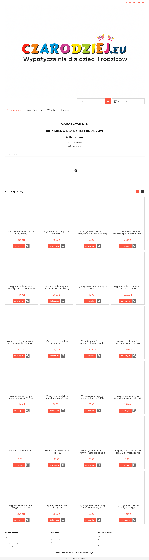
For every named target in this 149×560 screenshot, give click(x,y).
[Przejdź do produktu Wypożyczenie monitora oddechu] (57, 432)
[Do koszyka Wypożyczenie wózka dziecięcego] (54, 520)
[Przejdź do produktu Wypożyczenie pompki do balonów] (57, 213)
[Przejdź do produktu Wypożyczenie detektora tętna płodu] (92, 268)
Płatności (8, 540)
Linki (99, 543)
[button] (28, 246)
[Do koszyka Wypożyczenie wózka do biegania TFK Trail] (19, 520)
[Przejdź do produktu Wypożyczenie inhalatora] (21, 432)
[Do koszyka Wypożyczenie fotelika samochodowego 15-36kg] (19, 411)
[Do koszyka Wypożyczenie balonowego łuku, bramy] (19, 246)
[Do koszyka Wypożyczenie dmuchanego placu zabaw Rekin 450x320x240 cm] (125, 301)
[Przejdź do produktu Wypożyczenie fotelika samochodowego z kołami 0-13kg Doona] (74, 181)
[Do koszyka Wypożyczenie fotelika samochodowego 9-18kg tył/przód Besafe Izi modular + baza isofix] (90, 411)
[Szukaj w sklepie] (91, 101)
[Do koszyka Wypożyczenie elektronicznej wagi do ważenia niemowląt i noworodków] (19, 356)
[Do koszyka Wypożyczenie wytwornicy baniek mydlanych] (90, 520)
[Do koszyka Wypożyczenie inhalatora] (19, 465)
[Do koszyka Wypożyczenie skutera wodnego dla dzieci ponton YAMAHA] (19, 301)
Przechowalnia (56, 543)
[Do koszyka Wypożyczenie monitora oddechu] (54, 465)
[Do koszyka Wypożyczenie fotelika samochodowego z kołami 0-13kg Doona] (125, 411)
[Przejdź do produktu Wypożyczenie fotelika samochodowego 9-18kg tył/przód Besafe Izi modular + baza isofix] (92, 378)
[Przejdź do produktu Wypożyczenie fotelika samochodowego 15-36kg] (21, 378)
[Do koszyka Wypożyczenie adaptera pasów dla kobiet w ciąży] (54, 301)
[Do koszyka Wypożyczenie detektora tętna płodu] (90, 301)
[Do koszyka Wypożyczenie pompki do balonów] (54, 246)
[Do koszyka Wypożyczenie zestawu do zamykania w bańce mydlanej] (90, 246)
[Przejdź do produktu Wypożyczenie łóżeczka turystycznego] (128, 487)
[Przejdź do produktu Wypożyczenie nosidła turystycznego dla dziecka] (92, 432)
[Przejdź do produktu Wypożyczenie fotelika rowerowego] (57, 323)
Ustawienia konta (57, 540)
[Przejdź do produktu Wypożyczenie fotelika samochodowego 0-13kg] (92, 323)
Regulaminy (9, 537)
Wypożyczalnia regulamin (13, 543)
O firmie (101, 537)
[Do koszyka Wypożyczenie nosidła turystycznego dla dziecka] (90, 465)
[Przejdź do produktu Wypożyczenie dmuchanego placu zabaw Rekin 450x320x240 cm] (128, 268)
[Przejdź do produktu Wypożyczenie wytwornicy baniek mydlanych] (92, 487)
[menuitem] (14, 110)
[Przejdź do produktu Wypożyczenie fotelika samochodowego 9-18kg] (57, 378)
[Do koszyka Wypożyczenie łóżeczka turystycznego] (125, 520)
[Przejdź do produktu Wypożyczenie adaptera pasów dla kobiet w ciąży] (57, 268)
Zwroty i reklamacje (11, 549)
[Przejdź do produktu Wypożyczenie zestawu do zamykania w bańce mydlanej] (92, 213)
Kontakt (101, 540)
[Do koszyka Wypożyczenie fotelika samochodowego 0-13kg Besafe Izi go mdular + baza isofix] (125, 356)
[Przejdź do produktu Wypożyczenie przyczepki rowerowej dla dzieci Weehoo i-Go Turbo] (128, 213)
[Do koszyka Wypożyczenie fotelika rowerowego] (54, 356)
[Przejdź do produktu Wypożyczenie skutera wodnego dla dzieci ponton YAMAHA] (21, 268)
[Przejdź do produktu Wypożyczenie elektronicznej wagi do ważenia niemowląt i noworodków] (21, 323)
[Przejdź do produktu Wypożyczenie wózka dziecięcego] (57, 487)
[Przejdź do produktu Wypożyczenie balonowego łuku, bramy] (21, 213)
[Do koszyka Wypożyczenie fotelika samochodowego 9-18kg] (54, 411)
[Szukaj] (108, 101)
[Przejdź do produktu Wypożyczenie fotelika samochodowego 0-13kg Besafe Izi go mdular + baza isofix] (128, 323)
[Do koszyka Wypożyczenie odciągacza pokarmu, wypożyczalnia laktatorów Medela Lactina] (125, 465)
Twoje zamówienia (57, 537)
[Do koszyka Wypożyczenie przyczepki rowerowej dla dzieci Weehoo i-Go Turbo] (125, 246)
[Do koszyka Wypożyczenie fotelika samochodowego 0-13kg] (90, 356)
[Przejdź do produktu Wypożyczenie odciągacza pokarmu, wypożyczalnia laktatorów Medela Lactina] (128, 432)
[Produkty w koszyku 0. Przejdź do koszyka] (121, 101)
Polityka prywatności (12, 546)
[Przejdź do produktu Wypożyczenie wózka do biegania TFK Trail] (21, 487)
